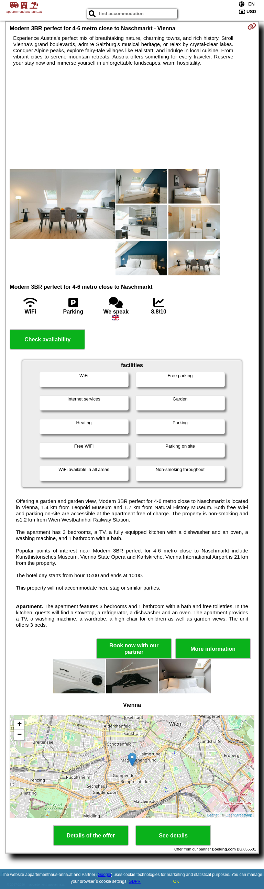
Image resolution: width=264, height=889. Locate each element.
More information (212, 649)
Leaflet (213, 815)
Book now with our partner (133, 649)
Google (104, 874)
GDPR (135, 881)
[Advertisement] (132, 117)
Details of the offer (91, 835)
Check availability (47, 339)
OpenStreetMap (239, 815)
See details (173, 835)
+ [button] (19, 725)
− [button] (19, 735)
